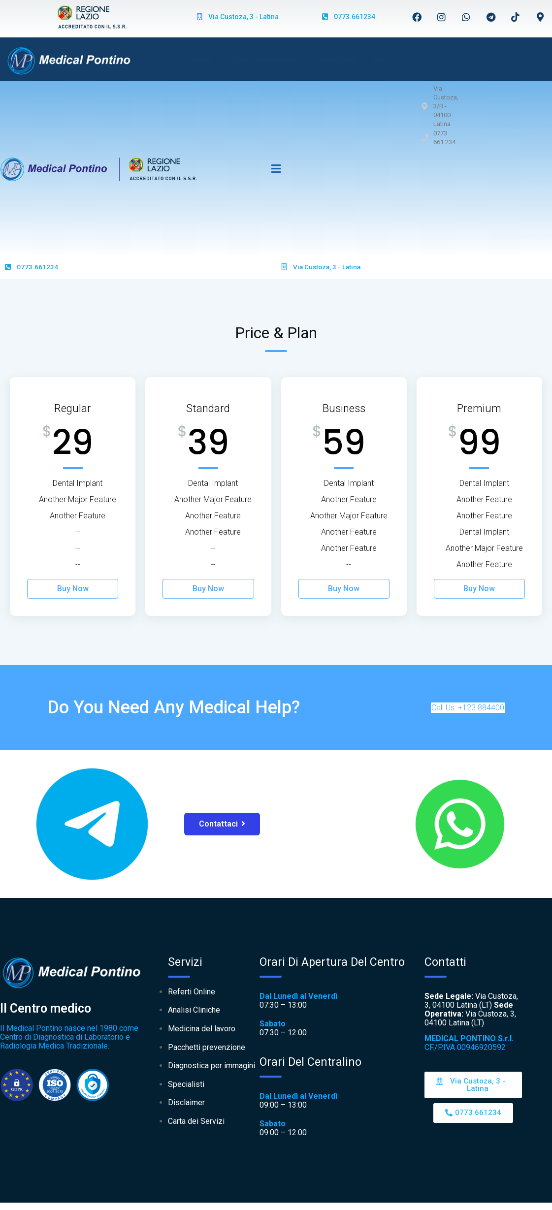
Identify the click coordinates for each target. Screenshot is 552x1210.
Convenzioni (335, 60)
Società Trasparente (262, 60)
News (381, 60)
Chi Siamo (195, 60)
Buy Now (73, 588)
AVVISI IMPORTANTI (481, 60)
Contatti (420, 60)
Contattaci (222, 823)
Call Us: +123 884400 (467, 707)
